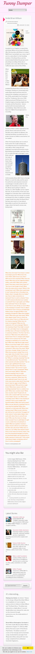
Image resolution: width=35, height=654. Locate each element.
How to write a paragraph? (13, 441)
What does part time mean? (17, 315)
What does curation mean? (16, 391)
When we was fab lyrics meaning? (15, 404)
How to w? (17, 319)
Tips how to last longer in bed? (14, 286)
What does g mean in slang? (13, 352)
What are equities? (14, 423)
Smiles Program (17, 569)
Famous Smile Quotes (19, 543)
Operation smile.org (18, 517)
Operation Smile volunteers (21, 530)
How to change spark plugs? (21, 336)
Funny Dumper (18, 3)
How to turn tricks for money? (14, 431)
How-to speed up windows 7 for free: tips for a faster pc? (17, 332)
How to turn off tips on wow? (17, 305)
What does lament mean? (21, 429)
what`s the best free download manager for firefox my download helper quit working (17, 433)
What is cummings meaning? (16, 358)
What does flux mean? (19, 348)
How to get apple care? (19, 302)
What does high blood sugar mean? (18, 342)
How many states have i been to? (19, 284)
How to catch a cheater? (18, 298)
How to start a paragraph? (17, 369)
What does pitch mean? (22, 402)
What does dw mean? (11, 272)
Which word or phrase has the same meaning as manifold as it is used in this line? (16, 340)
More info (29, 652)
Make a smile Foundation (20, 556)
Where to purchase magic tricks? (14, 344)
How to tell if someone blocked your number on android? (17, 300)
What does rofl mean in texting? (16, 331)
